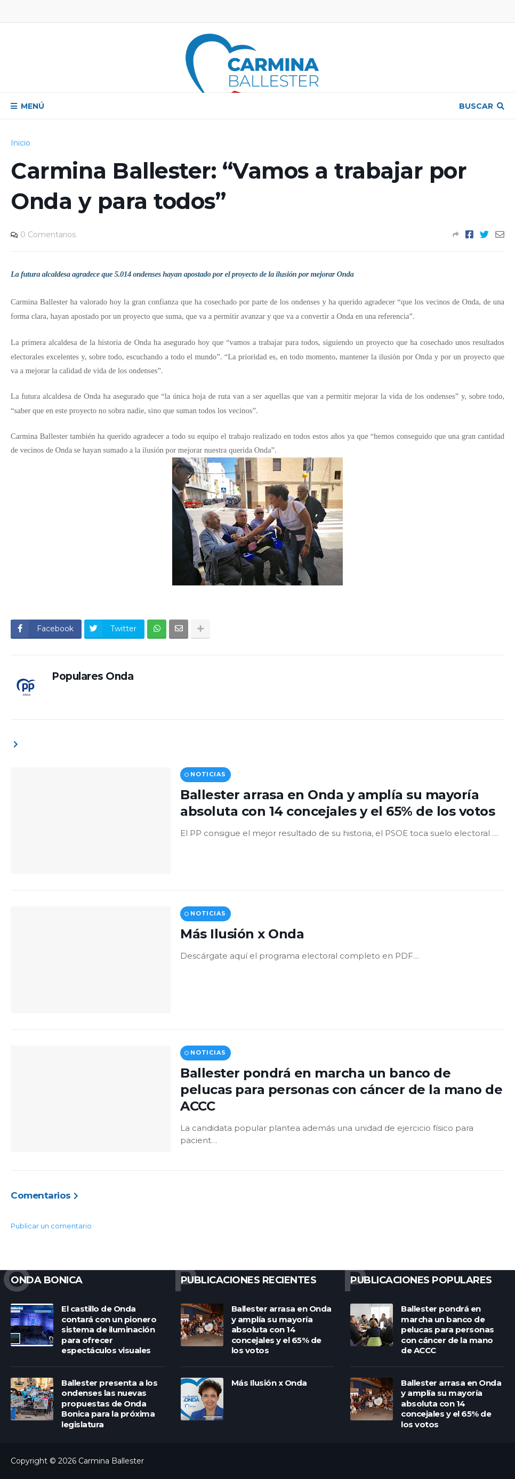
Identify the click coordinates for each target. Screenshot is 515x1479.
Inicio (20, 143)
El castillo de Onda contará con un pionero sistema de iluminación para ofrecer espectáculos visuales (108, 1329)
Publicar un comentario (51, 1225)
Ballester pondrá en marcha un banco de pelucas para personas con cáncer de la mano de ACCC (341, 1089)
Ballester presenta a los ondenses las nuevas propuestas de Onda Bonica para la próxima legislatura (109, 1403)
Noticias (208, 774)
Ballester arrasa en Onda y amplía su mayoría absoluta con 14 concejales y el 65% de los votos (337, 803)
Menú (32, 106)
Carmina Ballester (111, 1461)
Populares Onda (92, 676)
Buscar (476, 106)
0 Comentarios (48, 234)
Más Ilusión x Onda (242, 934)
